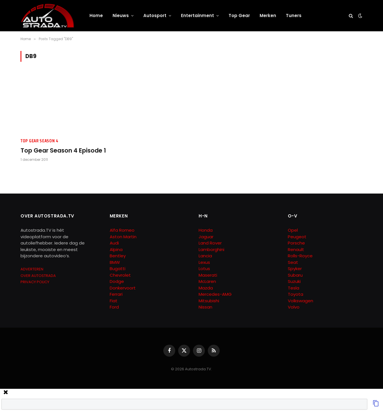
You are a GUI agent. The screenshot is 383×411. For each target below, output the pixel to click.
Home (96, 16)
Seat (293, 262)
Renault (296, 249)
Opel (293, 230)
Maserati (208, 275)
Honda (206, 230)
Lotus (204, 269)
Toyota (295, 294)
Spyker (295, 269)
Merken (268, 16)
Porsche (296, 243)
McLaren (207, 281)
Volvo (294, 307)
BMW (115, 262)
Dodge (117, 281)
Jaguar (206, 237)
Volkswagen (300, 301)
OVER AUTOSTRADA (38, 275)
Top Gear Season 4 (39, 141)
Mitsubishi (209, 301)
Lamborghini (211, 249)
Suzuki (294, 281)
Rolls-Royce (300, 256)
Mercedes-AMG (215, 294)
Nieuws (121, 16)
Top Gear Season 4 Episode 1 (63, 151)
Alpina (116, 249)
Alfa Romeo (123, 230)
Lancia (205, 256)
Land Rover (210, 243)
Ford (114, 307)
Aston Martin (123, 237)
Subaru (295, 275)
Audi (114, 243)
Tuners (293, 16)
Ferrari (116, 294)
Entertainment (197, 16)
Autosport (154, 16)
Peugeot (297, 237)
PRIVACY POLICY (35, 282)
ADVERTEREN (32, 269)
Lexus (204, 262)
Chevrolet (120, 275)
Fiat (113, 301)
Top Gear (239, 16)
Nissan (205, 307)
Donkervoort (123, 288)
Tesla (293, 288)
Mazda (206, 288)
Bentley (118, 256)
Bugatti (117, 269)
